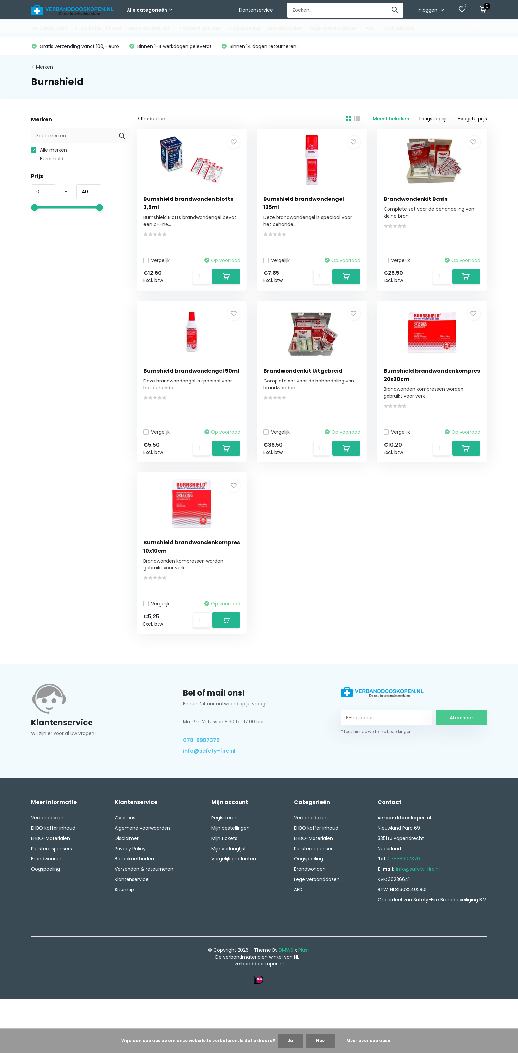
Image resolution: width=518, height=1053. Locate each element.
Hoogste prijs (472, 118)
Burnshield (47, 158)
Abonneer (461, 717)
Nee (320, 1040)
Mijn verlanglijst (228, 848)
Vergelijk (156, 260)
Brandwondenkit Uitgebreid (303, 371)
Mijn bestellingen (230, 828)
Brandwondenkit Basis (416, 199)
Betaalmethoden (134, 858)
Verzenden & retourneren (144, 869)
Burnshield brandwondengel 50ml (191, 371)
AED (370, 28)
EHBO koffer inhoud (98, 28)
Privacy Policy (130, 848)
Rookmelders (398, 28)
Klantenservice (256, 10)
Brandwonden (285, 28)
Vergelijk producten (233, 858)
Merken (44, 67)
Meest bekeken (391, 118)
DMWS (286, 950)
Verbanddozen (49, 28)
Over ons (125, 818)
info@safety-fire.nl (209, 751)
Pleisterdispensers (51, 848)
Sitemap (124, 889)
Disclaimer (127, 838)
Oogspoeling (244, 28)
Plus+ (304, 950)
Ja (290, 1040)
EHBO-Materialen (150, 28)
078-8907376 (201, 740)
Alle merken (49, 150)
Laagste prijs (433, 118)
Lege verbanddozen (334, 28)
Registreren (224, 818)
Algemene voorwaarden (142, 828)
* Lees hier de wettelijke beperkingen (376, 731)
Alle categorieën (149, 10)
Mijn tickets (224, 838)
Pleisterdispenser (199, 28)
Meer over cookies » (368, 1040)
